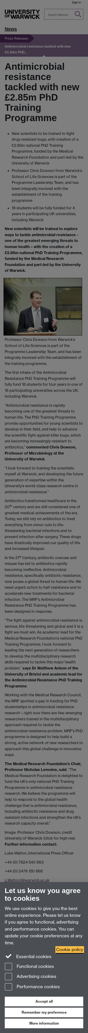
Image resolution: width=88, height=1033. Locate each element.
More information (44, 1023)
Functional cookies (29, 967)
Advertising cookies (30, 977)
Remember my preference (44, 1012)
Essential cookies (28, 956)
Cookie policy (69, 949)
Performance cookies (32, 987)
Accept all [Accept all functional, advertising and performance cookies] (44, 1001)
